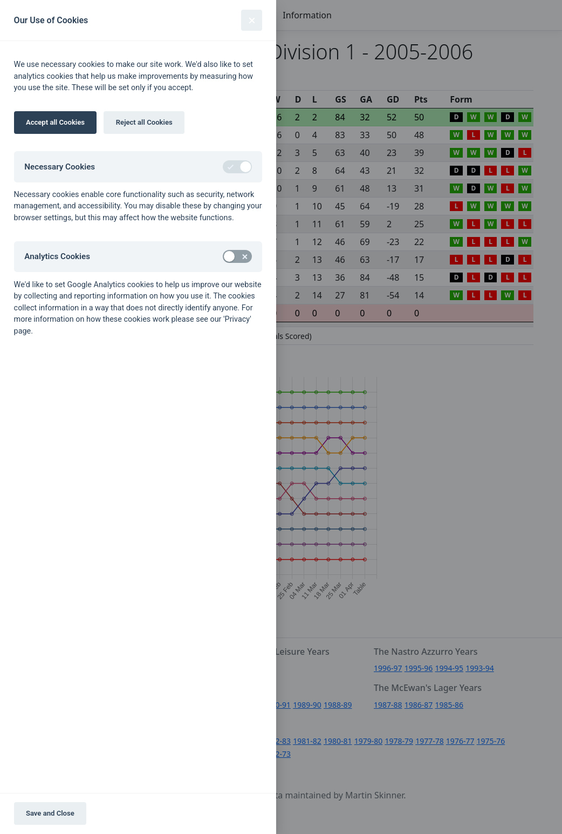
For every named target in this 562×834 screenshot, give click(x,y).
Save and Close (50, 813)
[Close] (251, 20)
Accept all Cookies (55, 122)
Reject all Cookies (144, 122)
